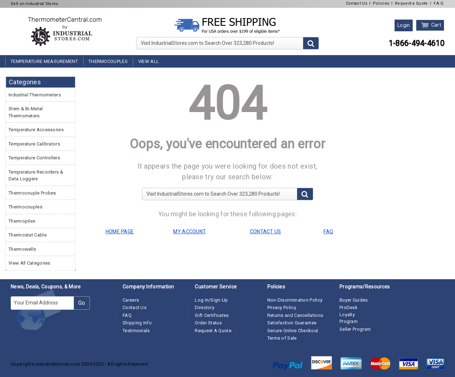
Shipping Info (137, 322)
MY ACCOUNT (189, 231)
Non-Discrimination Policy (295, 300)
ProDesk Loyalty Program (348, 314)
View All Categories (29, 263)
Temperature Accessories (36, 129)
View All (148, 61)
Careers (131, 300)
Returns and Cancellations (295, 315)
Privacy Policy (281, 307)
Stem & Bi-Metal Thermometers (26, 112)
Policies (381, 3)
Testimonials (136, 330)
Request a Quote (411, 3)
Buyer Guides (353, 300)
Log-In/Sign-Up (211, 300)
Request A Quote (213, 330)
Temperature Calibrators (34, 144)
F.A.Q (439, 3)
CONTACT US (265, 231)
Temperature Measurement (44, 61)
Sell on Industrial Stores (34, 3)
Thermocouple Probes (32, 193)
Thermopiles (22, 221)
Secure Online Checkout (292, 330)
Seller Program (355, 329)
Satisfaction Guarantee (292, 322)
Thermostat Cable (28, 235)
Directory (204, 307)
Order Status (208, 322)
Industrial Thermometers (35, 94)
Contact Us (356, 3)
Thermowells (22, 249)
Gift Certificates (212, 315)
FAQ (127, 315)
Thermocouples (108, 61)
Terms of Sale (282, 338)
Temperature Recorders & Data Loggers (36, 175)
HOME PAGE (120, 231)
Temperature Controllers (34, 157)
